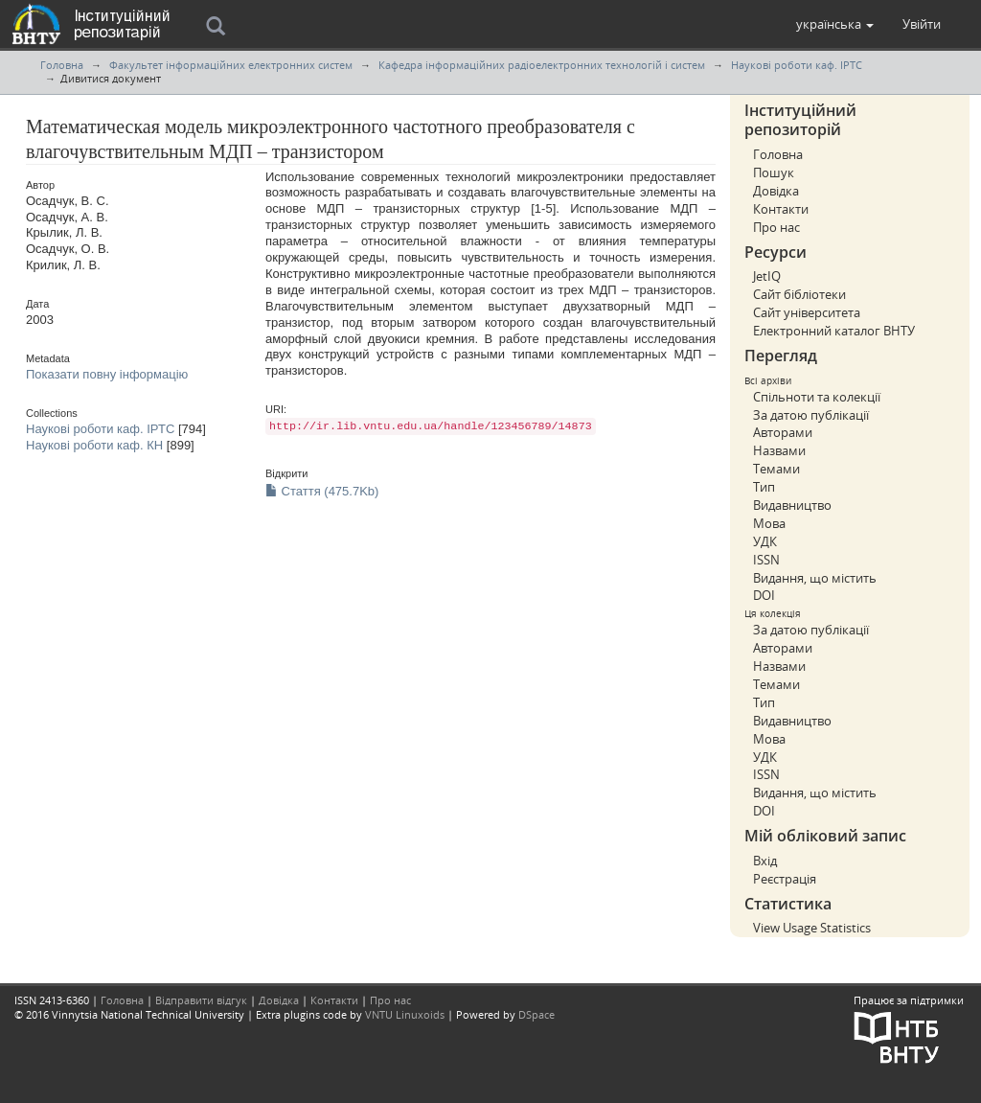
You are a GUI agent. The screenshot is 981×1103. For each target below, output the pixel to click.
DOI (764, 595)
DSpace (536, 1014)
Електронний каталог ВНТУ (834, 330)
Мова (769, 523)
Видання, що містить (815, 577)
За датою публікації (811, 415)
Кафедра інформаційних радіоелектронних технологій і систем (541, 64)
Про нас (776, 227)
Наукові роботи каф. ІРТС (796, 64)
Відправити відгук (201, 1000)
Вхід (765, 860)
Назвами (779, 450)
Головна (61, 64)
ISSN (766, 559)
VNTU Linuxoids (405, 1014)
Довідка (776, 190)
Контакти (781, 209)
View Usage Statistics (812, 927)
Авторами (782, 432)
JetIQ (767, 276)
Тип (764, 486)
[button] (835, 24)
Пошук (773, 172)
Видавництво (792, 505)
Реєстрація (784, 878)
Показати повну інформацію (107, 374)
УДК (765, 541)
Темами (776, 468)
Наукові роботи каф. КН (94, 445)
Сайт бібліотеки (799, 294)
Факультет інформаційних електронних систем (231, 64)
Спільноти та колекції (816, 396)
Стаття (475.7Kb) (321, 491)
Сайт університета (806, 312)
